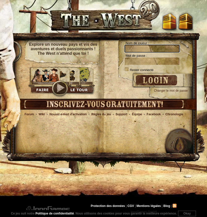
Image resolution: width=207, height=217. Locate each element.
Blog (166, 206)
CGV (131, 206)
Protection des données (108, 206)
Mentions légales (149, 206)
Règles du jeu (101, 114)
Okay (187, 213)
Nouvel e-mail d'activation (68, 114)
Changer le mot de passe (171, 90)
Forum (29, 114)
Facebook (154, 114)
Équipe (137, 114)
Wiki (42, 114)
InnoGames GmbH (48, 209)
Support (121, 114)
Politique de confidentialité (54, 213)
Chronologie (174, 114)
